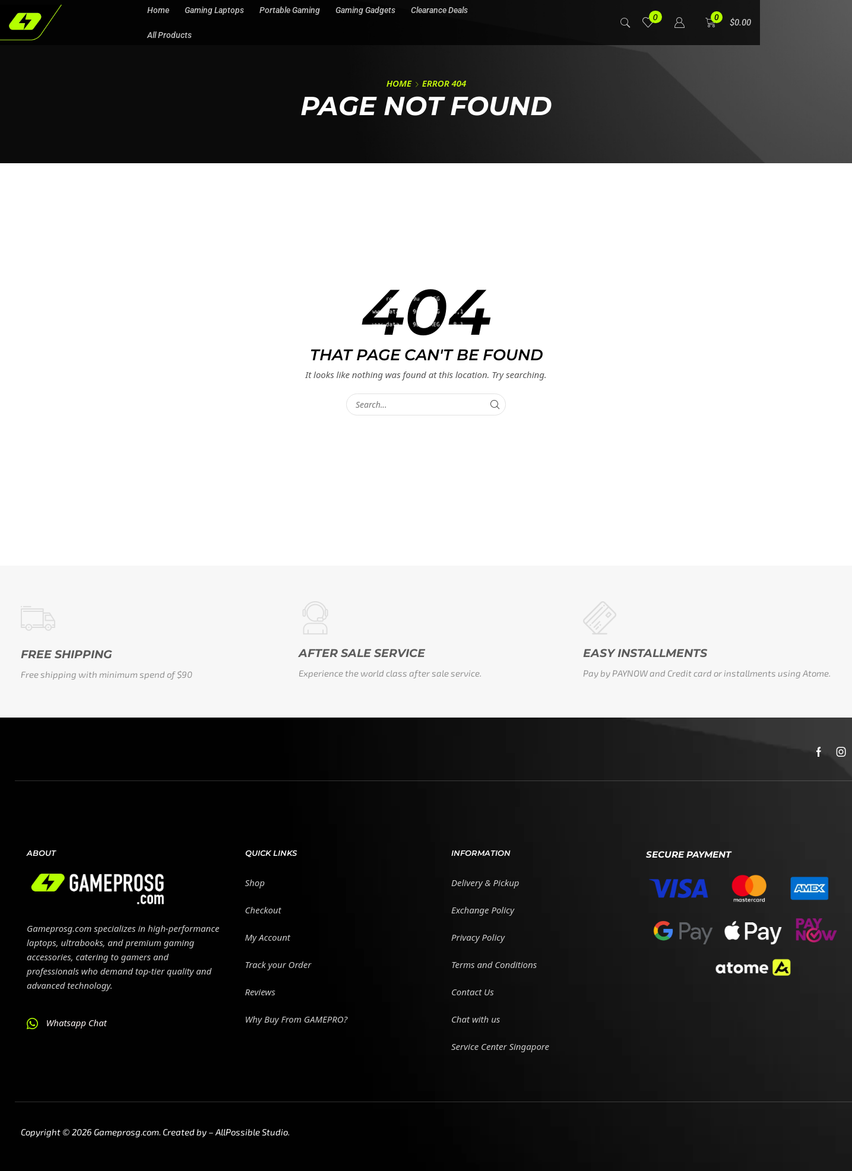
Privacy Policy (478, 937)
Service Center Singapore (500, 1046)
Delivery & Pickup (485, 882)
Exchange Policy (482, 910)
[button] (625, 21)
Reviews (260, 992)
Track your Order (278, 964)
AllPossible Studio (252, 1131)
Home (399, 83)
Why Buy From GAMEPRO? (296, 1019)
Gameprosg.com (126, 1131)
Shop (255, 882)
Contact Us (472, 992)
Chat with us (475, 1019)
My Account (267, 937)
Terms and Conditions (494, 964)
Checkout (263, 910)
